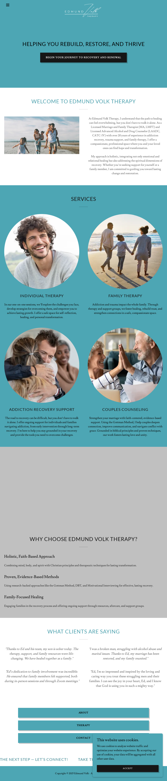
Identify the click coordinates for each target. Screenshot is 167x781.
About (84, 712)
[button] (16, 4)
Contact (83, 738)
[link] (83, 5)
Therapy (83, 725)
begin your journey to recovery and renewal (83, 57)
